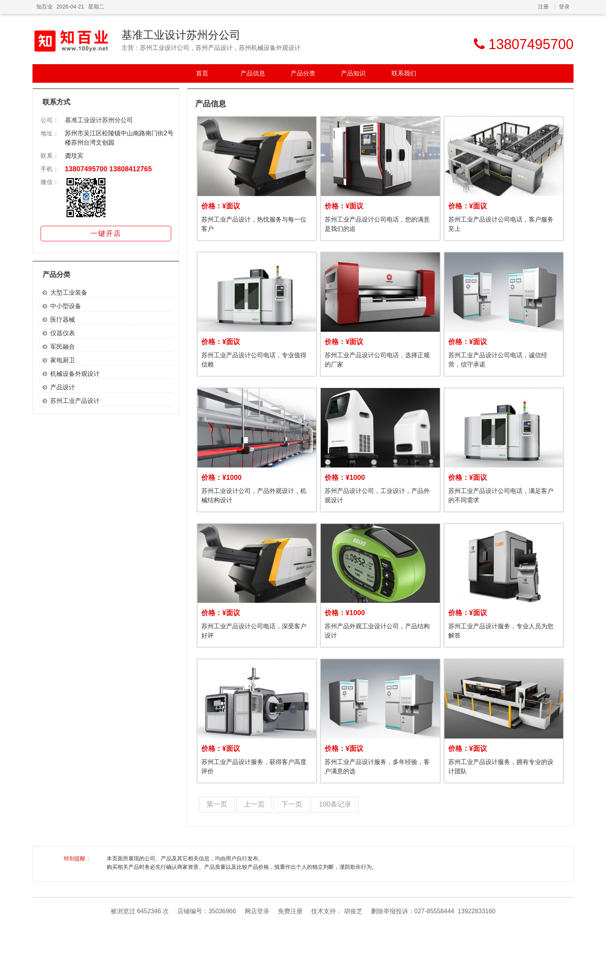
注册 (543, 6)
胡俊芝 (353, 911)
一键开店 (105, 233)
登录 (564, 6)
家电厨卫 (62, 360)
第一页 (216, 804)
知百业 (44, 6)
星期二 (96, 6)
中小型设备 (65, 306)
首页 (202, 73)
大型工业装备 (68, 292)
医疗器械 (62, 319)
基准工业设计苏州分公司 (180, 35)
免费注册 (290, 911)
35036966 (222, 911)
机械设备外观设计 (75, 373)
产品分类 (303, 73)
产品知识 (353, 73)
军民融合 (62, 346)
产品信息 (252, 73)
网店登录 (257, 911)
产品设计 (62, 387)
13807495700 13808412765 (108, 169)
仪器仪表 (62, 333)
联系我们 (404, 73)
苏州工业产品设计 (75, 400)
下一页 (291, 804)
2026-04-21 (70, 6)
